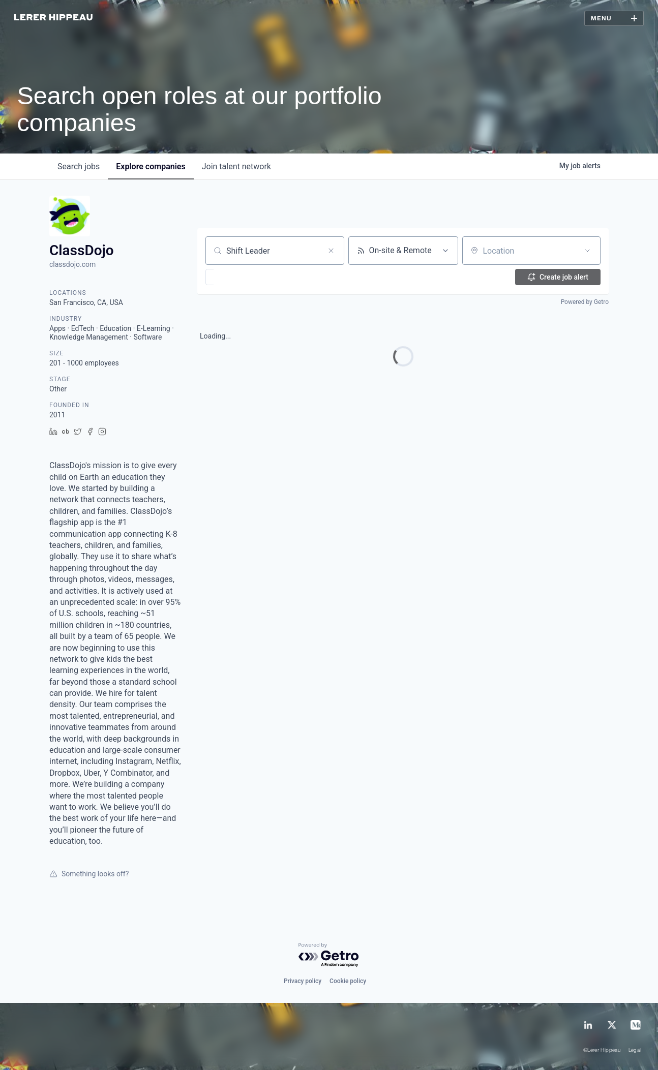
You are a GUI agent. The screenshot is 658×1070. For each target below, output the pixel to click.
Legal (635, 1050)
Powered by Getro (585, 301)
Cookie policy (348, 981)
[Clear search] (331, 250)
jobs (78, 166)
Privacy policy (302, 981)
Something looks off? (89, 874)
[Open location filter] (587, 250)
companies (150, 166)
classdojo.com (72, 264)
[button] (239, 277)
